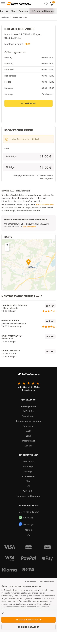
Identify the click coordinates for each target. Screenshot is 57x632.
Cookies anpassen (29, 627)
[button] (28, 262)
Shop (13, 11)
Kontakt (28, 529)
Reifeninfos (28, 411)
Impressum (28, 426)
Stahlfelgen (28, 466)
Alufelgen (28, 471)
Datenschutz (28, 440)
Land (28, 435)
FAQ (29, 534)
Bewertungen (28, 416)
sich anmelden (29, 226)
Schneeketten (28, 476)
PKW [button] (27, 44)
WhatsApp (26, 517)
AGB (28, 430)
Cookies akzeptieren (28, 620)
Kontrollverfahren (45, 204)
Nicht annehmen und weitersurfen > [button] (39, 582)
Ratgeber (23, 11)
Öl (7, 11)
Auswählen (28, 103)
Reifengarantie (28, 406)
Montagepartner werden (28, 421)
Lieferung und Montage (42, 11)
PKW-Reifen (28, 461)
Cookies (28, 445)
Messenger (26, 524)
